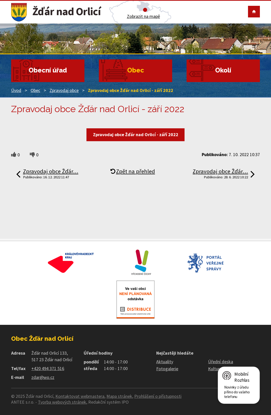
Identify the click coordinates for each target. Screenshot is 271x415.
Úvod (16, 90)
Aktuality (164, 361)
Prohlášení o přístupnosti (158, 396)
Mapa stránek (119, 396)
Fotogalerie (167, 369)
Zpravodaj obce (64, 90)
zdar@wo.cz (42, 377)
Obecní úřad (48, 70)
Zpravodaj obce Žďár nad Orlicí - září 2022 (135, 134)
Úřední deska (220, 361)
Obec (135, 70)
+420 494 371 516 (47, 368)
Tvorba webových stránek (62, 402)
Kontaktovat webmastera (79, 396)
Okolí (223, 70)
